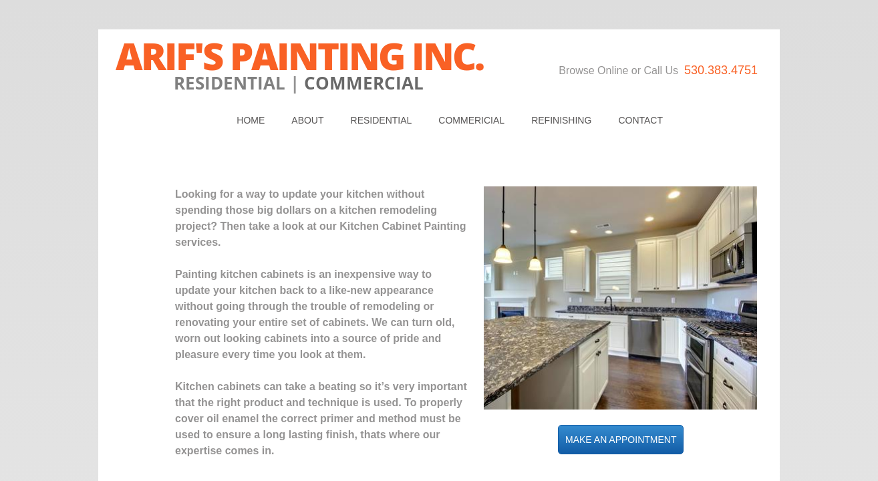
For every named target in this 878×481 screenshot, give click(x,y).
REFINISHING (561, 120)
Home (251, 120)
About (307, 120)
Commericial (471, 120)
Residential (381, 120)
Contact (640, 120)
